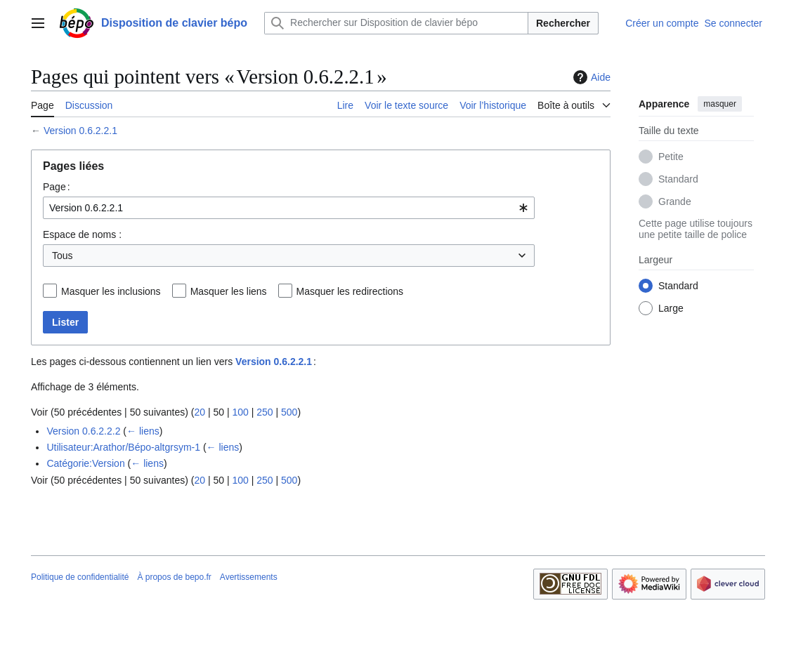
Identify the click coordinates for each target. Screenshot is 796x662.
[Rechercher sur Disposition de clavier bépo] (396, 23)
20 (199, 412)
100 (240, 412)
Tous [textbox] (62, 255)
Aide (590, 77)
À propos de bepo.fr (174, 577)
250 (264, 412)
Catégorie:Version (85, 463)
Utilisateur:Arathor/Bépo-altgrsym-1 (123, 447)
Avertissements (249, 577)
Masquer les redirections (350, 291)
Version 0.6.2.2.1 (80, 130)
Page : (56, 186)
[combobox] (289, 208)
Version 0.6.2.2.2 (83, 431)
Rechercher (563, 23)
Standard (678, 179)
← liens (142, 431)
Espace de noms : (82, 234)
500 (289, 412)
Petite (671, 156)
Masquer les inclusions (111, 291)
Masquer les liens (228, 291)
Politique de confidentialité (80, 577)
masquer (719, 104)
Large (671, 308)
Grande (674, 201)
